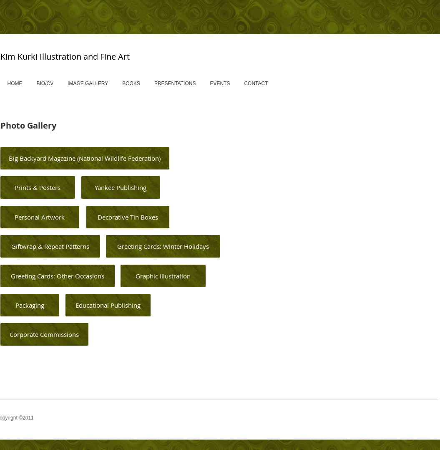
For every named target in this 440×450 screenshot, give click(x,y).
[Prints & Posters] (37, 187)
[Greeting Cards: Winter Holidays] (163, 246)
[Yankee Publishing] (120, 187)
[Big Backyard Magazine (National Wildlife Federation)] (84, 158)
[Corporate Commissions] (44, 334)
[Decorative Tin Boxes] (127, 217)
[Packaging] (29, 305)
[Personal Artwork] (39, 217)
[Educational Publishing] (108, 305)
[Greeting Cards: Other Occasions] (57, 276)
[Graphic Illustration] (163, 276)
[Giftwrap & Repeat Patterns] (50, 246)
